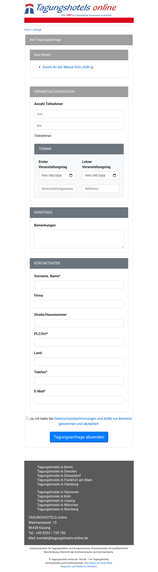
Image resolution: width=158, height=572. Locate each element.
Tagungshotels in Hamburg (57, 484)
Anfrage (37, 29)
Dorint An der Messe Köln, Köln (66, 67)
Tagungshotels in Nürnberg (57, 509)
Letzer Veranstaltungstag (96, 164)
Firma (38, 295)
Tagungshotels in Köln (54, 496)
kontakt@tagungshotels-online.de (62, 538)
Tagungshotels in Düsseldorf (59, 476)
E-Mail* (40, 391)
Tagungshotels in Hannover (58, 492)
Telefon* (40, 372)
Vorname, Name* (47, 276)
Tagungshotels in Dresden (57, 471)
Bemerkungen (45, 225)
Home (27, 29)
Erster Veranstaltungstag (53, 164)
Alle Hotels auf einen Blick (98, 563)
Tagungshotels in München (57, 505)
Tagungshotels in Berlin (55, 467)
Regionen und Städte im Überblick (79, 566)
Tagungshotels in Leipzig (56, 501)
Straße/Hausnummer (50, 315)
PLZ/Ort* (41, 334)
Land (38, 353)
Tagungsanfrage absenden (79, 437)
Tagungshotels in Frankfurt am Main (64, 480)
